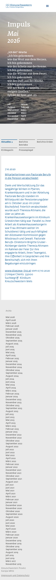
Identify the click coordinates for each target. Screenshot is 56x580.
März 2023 (11, 426)
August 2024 (12, 376)
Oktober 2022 (12, 441)
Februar (25, 107)
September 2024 (14, 373)
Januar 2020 (12, 538)
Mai (23, 119)
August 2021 (12, 482)
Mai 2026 (10, 317)
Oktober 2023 (12, 406)
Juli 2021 (9, 485)
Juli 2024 (10, 379)
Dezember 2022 (13, 435)
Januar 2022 (11, 467)
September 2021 (14, 479)
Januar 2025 (12, 361)
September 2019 (14, 549)
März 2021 (11, 497)
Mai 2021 (10, 491)
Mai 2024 (10, 385)
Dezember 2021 (13, 470)
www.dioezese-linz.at (18, 271)
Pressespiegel (26, 150)
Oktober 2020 (13, 511)
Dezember (12, 119)
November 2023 (14, 403)
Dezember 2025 (14, 332)
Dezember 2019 (13, 541)
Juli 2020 (10, 520)
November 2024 (14, 367)
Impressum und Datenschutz (15, 575)
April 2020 (11, 529)
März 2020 (11, 532)
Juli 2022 (10, 450)
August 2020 (12, 517)
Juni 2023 (10, 417)
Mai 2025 (10, 353)
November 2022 (14, 438)
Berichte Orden (45, 142)
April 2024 (11, 388)
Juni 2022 (10, 453)
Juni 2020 (10, 523)
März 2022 (11, 461)
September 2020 (14, 514)
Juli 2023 (10, 414)
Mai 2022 (10, 455)
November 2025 (14, 335)
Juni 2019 (10, 558)
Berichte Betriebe (23, 143)
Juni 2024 (10, 382)
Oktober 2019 (12, 547)
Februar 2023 (12, 429)
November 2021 (13, 473)
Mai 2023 (10, 420)
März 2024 (11, 391)
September (13, 110)
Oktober (11, 113)
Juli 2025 (10, 347)
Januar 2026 (12, 329)
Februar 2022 (12, 464)
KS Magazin (7, 150)
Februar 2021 (12, 500)
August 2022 (12, 447)
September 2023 (14, 408)
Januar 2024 (12, 397)
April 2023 (11, 423)
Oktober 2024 (13, 370)
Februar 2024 (12, 394)
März (23, 110)
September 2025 (14, 341)
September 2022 (14, 444)
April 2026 (11, 320)
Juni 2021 (10, 488)
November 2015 (13, 564)
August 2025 (12, 344)
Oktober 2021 (12, 476)
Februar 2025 (12, 358)
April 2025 (11, 356)
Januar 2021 (11, 502)
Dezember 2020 (14, 505)
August (11, 107)
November (12, 116)
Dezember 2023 (13, 400)
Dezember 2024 (14, 364)
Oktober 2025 (13, 338)
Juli (9, 104)
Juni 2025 (10, 350)
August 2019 (12, 552)
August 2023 (12, 411)
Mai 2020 (10, 526)
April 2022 (11, 458)
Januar (24, 104)
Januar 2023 (11, 432)
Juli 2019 (10, 555)
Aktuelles (6, 142)
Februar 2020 (12, 535)
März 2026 (11, 323)
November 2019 (13, 544)
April (23, 116)
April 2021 (10, 494)
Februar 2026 (12, 326)
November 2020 (14, 508)
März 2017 (11, 561)
